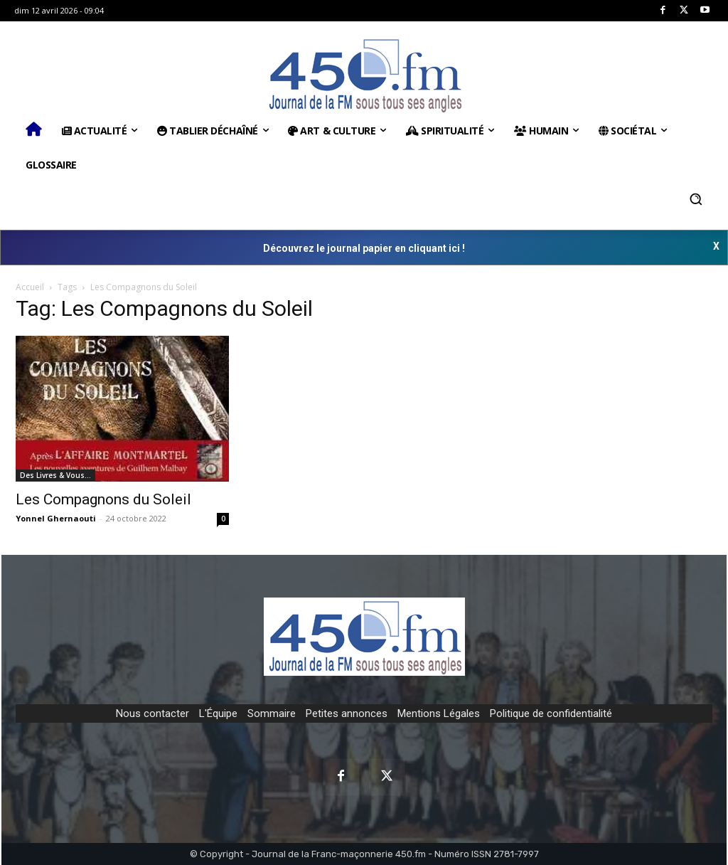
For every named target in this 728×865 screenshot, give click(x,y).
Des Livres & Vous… (55, 475)
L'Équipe (218, 713)
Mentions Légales (438, 713)
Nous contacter (152, 713)
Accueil (30, 287)
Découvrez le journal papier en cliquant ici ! (364, 248)
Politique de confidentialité (551, 713)
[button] (696, 199)
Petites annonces (346, 713)
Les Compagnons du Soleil (103, 499)
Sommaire (271, 713)
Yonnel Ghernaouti (56, 518)
